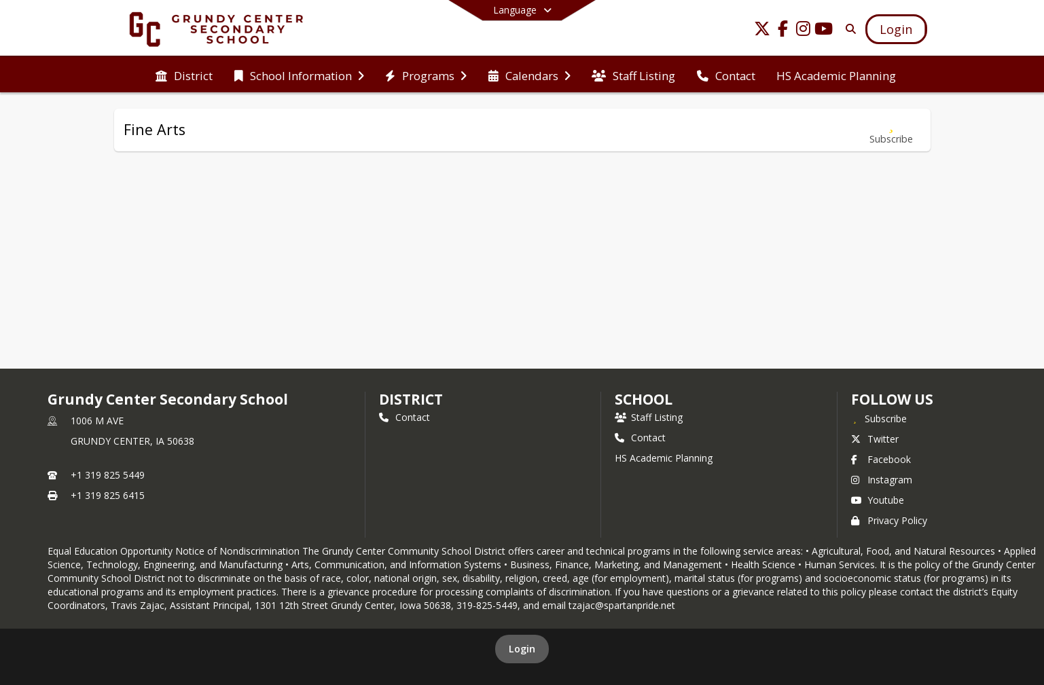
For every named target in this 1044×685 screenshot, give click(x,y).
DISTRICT (411, 399)
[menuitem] (184, 74)
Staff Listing (649, 417)
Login (522, 648)
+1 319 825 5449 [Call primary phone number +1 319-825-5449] (108, 474)
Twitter (875, 438)
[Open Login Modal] (895, 29)
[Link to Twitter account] (762, 30)
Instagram (881, 479)
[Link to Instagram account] (803, 30)
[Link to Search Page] (848, 28)
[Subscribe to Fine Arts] (891, 130)
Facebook (881, 459)
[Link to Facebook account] (782, 30)
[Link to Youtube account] (823, 30)
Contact (404, 417)
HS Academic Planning (664, 457)
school (643, 399)
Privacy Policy (889, 520)
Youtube (877, 500)
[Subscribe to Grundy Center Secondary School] (879, 418)
